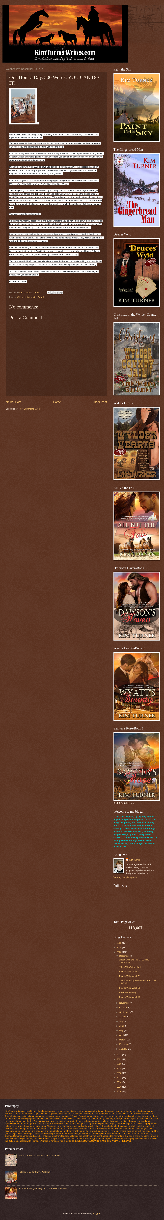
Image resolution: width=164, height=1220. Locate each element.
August (123, 1016)
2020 (119, 1064)
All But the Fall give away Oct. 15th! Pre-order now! (43, 1188)
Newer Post (13, 402)
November (124, 1003)
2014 (119, 1091)
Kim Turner (134, 860)
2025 (119, 943)
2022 (119, 1054)
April (121, 1035)
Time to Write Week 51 (129, 976)
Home (57, 402)
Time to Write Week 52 (129, 971)
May (121, 1030)
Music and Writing (127, 992)
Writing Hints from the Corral (30, 297)
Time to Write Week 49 (129, 997)
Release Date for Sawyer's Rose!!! (35, 1172)
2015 (119, 1087)
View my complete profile (125, 877)
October (123, 1007)
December (124, 956)
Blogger (96, 1213)
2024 (119, 947)
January (123, 1049)
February (123, 1044)
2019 (119, 1068)
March (122, 1039)
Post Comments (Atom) (30, 409)
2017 (119, 1077)
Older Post (100, 402)
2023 (119, 952)
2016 (119, 1082)
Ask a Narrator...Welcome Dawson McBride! (39, 1155)
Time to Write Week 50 (129, 988)
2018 (119, 1073)
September (124, 1012)
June (122, 1026)
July (121, 1021)
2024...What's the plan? (130, 967)
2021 (119, 1059)
